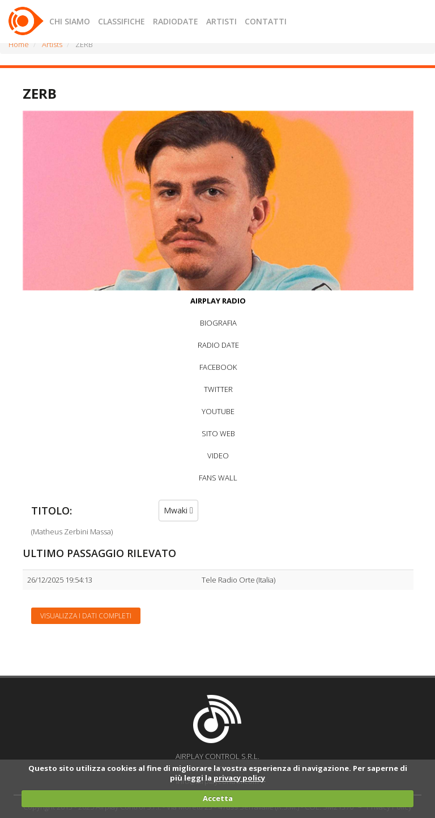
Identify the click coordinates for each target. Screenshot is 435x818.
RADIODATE (175, 21)
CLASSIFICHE (121, 21)
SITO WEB (218, 433)
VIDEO (218, 455)
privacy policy (239, 778)
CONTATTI (266, 21)
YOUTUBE (218, 411)
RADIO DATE (218, 345)
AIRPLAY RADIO (218, 301)
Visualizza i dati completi (85, 616)
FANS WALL (218, 478)
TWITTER (218, 389)
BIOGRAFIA (218, 323)
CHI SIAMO (69, 21)
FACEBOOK (218, 367)
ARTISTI (221, 21)
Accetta (218, 798)
